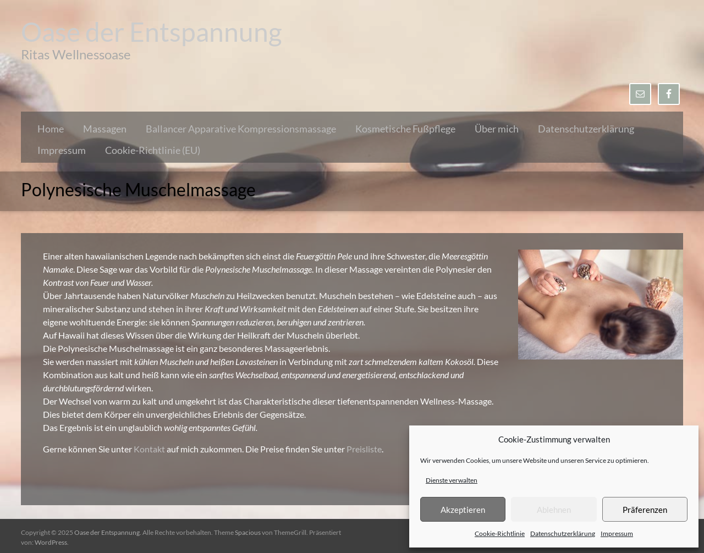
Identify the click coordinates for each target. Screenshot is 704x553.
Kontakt (150, 449)
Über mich (497, 129)
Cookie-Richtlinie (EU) (152, 150)
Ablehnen (554, 510)
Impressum (617, 533)
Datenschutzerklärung (562, 533)
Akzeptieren (463, 510)
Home (50, 129)
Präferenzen (645, 510)
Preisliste (364, 449)
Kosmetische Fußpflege (405, 129)
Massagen (105, 129)
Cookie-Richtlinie (500, 533)
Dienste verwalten (451, 480)
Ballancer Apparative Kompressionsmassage (241, 129)
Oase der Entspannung (151, 31)
